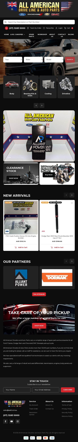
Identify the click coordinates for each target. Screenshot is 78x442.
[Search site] (5, 22)
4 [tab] (22, 157)
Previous (36, 105)
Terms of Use (67, 405)
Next (41, 105)
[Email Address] (45, 389)
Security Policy (67, 412)
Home (6, 34)
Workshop (42, 34)
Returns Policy (67, 416)
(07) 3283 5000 (11, 415)
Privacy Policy (67, 409)
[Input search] (39, 22)
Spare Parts (31, 35)
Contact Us (62, 35)
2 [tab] (13, 157)
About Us (52, 35)
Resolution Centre (33, 414)
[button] (59, 28)
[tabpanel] (39, 136)
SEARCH (70, 59)
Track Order (33, 409)
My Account (33, 405)
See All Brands (39, 294)
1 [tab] (9, 157)
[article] (21, 226)
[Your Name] (16, 389)
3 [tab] (18, 157)
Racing (71, 34)
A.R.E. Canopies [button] (16, 34)
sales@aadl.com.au (10, 410)
